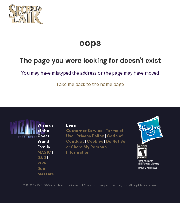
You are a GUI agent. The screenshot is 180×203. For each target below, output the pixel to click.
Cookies (95, 141)
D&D (41, 157)
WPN (42, 163)
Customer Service (84, 130)
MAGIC (44, 152)
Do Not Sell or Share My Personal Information (97, 147)
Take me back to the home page (90, 84)
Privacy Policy (90, 135)
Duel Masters (45, 171)
